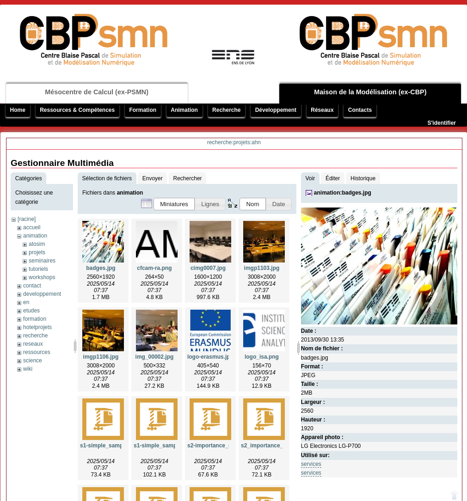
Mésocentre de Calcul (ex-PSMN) (96, 92)
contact (32, 285)
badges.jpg (100, 268)
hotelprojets (37, 327)
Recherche (226, 110)
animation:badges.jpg (342, 192)
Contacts (360, 110)
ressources (36, 352)
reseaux (33, 344)
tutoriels (38, 269)
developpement (42, 294)
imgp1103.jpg (262, 268)
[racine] (27, 219)
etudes (31, 310)
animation (35, 235)
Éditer (333, 178)
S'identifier (441, 123)
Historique (362, 178)
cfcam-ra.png (154, 268)
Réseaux (322, 110)
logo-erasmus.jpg (210, 357)
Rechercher (187, 178)
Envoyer (152, 178)
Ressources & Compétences (77, 110)
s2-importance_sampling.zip (224, 445)
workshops (42, 277)
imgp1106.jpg (101, 357)
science (32, 360)
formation (34, 319)
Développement (275, 110)
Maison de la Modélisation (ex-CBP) (370, 92)
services (311, 464)
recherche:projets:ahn (234, 142)
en (26, 302)
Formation (142, 110)
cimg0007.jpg (208, 268)
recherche (35, 335)
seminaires (42, 260)
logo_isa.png (262, 357)
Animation (184, 110)
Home (17, 110)
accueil (31, 227)
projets (37, 252)
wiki (27, 369)
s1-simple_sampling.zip (165, 445)
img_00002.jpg (154, 357)
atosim (37, 244)
